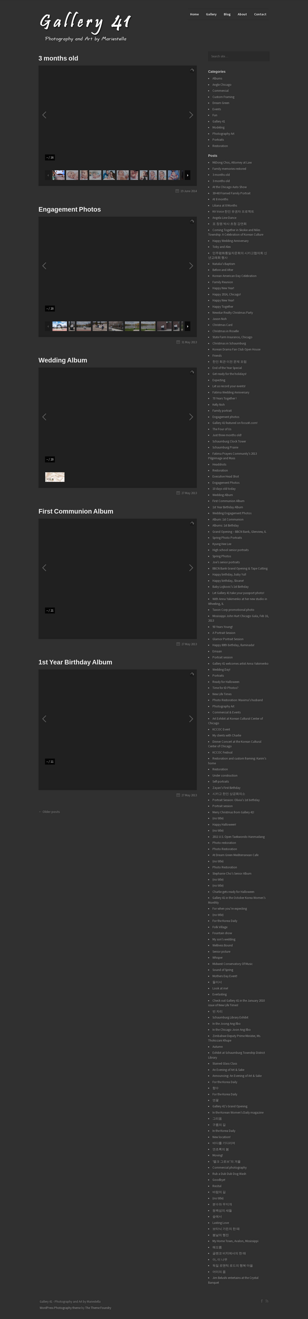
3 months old (58, 58)
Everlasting (219, 994)
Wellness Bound (222, 945)
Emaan (217, 651)
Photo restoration (224, 843)
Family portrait (222, 411)
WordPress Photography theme (60, 1308)
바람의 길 (219, 1192)
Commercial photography (229, 1168)
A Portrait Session (223, 633)
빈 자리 (217, 1011)
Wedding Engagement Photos (231, 513)
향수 (215, 1088)
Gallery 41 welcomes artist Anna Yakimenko (240, 664)
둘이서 (217, 982)
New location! (221, 1137)
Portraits (218, 140)
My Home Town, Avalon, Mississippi (235, 1241)
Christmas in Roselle (225, 331)
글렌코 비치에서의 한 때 (229, 1253)
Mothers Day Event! (224, 976)
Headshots (219, 464)
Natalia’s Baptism (223, 264)
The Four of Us (221, 429)
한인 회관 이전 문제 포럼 (229, 362)
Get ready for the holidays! (229, 374)
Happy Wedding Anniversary (230, 241)
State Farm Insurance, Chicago (232, 337)
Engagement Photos (69, 209)
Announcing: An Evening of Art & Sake (237, 1076)
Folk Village (219, 927)
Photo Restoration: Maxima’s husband (237, 700)
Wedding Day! (221, 670)
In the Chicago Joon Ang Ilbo (231, 1030)
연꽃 (215, 1100)
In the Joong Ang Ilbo (226, 1024)
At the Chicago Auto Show (229, 187)
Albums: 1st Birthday (225, 525)
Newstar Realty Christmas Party (232, 313)
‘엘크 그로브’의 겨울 (226, 1161)
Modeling (218, 127)
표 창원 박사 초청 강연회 (229, 224)
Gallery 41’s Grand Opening (229, 1106)
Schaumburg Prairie (225, 447)
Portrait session (222, 657)
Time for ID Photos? (225, 688)
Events (216, 109)
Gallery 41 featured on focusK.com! (234, 423)
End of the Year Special (227, 368)
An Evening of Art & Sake (228, 1070)
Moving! (217, 1155)
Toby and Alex (221, 247)
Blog (227, 14)
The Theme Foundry (98, 1308)
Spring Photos (221, 556)
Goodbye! (218, 1180)
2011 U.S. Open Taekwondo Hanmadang (238, 837)
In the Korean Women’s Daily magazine (237, 1112)
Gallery (211, 14)
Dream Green (220, 103)
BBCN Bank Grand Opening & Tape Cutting (240, 568)
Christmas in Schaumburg (229, 343)
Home (194, 14)
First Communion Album (75, 511)
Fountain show (222, 933)
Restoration (220, 146)
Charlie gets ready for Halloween (233, 892)
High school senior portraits (230, 550)
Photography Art (223, 134)
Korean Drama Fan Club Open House (236, 349)
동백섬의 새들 (222, 1211)
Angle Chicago (221, 85)
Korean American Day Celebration (234, 276)
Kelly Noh (218, 405)
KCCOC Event (221, 729)
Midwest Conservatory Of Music (232, 964)
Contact (260, 14)
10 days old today (224, 489)
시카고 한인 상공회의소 (228, 794)
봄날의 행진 (220, 1235)
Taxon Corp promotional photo (233, 610)
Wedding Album (62, 360)
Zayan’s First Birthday (226, 788)
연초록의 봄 (220, 1149)
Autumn (217, 1047)
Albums (217, 78)
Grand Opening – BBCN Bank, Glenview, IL (239, 532)
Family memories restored (229, 169)
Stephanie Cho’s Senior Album (231, 873)
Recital (216, 1186)
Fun (214, 115)
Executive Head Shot (225, 476)
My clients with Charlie (226, 735)
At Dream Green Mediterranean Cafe (235, 855)
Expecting (218, 380)
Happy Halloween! (224, 824)
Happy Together (222, 307)
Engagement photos (225, 417)
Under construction (224, 775)
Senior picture (221, 952)
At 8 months (220, 199)
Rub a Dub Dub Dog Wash (229, 1174)
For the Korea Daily (224, 921)
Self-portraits (220, 781)
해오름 (217, 1247)
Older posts (51, 812)
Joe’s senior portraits (226, 562)
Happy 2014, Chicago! (226, 294)
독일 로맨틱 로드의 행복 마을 (232, 1266)
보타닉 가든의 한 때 (226, 1229)
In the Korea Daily (223, 1131)
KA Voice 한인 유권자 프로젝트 (233, 211)
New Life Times (221, 694)
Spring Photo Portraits (227, 538)
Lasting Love (220, 1223)
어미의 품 (219, 1272)
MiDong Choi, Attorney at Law (232, 162)
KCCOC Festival (222, 752)
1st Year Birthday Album (75, 662)
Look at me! (220, 988)
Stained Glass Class (224, 1063)
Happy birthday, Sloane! (228, 581)
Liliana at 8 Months (224, 205)
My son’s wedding (223, 939)
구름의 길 (219, 1125)
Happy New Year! (223, 288)
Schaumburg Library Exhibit (230, 1017)
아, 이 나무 (219, 1260)
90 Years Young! (222, 627)
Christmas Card (222, 325)
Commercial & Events (226, 712)
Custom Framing (223, 97)
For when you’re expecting (229, 909)
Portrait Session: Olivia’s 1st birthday (236, 800)
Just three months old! (227, 435)
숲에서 (217, 1217)
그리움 (217, 1119)
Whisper (217, 958)
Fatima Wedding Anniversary (230, 392)
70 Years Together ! (224, 398)
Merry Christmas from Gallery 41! (233, 812)
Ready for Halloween (225, 682)
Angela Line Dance (224, 218)
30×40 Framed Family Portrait (231, 193)
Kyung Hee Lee (221, 544)
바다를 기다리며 (223, 1143)
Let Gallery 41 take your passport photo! (238, 593)
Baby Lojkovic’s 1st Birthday (230, 587)
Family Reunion (222, 282)
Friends (217, 356)
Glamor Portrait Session (228, 639)
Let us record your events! (228, 386)
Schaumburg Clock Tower (229, 441)
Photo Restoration (224, 849)
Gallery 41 (218, 121)
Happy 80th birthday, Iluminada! (233, 645)
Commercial (220, 91)
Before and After (222, 270)
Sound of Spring (222, 970)
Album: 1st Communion (228, 519)
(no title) (218, 818)
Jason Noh (219, 319)
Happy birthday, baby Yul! (229, 574)
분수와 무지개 (222, 1204)
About (242, 14)
